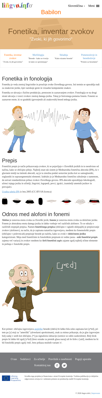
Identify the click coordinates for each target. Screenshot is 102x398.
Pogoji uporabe (83, 359)
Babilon (51, 12)
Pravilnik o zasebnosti (60, 359)
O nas (14, 359)
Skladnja (64, 55)
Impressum (96, 393)
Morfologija (38, 55)
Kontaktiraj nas (42, 365)
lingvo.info (17, 6)
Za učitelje (39, 359)
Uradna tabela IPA (10, 191)
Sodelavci (25, 359)
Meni (93, 5)
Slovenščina (76, 5)
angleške (38, 329)
